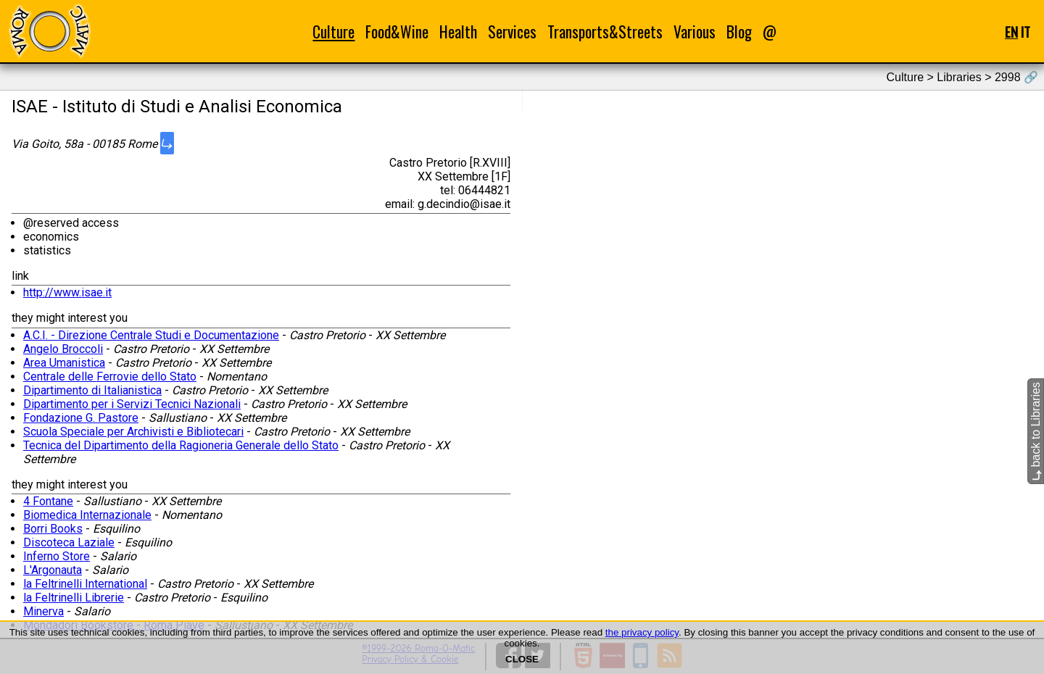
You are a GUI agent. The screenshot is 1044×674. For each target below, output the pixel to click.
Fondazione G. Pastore (80, 418)
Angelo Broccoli (63, 349)
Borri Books (53, 529)
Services (512, 31)
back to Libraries (1036, 431)
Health (458, 31)
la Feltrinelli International (85, 584)
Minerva (43, 611)
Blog (739, 31)
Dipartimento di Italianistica (92, 390)
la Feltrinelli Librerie (73, 597)
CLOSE (522, 659)
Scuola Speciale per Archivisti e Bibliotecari (133, 431)
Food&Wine (396, 31)
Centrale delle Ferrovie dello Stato (109, 376)
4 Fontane (48, 501)
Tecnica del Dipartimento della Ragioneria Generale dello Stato (181, 445)
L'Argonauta (52, 570)
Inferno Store (56, 556)
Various (695, 31)
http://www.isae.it (67, 292)
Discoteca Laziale (69, 542)
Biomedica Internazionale (87, 515)
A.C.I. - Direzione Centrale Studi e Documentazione (151, 335)
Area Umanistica (64, 363)
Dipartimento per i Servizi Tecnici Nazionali (132, 404)
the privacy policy (642, 632)
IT (1025, 31)
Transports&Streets (605, 31)
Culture (333, 31)
